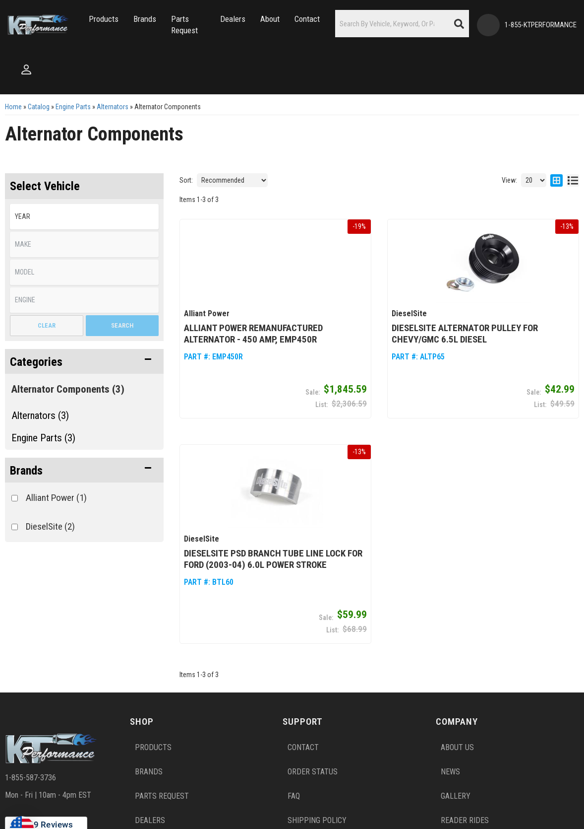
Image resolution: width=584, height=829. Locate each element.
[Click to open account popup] (26, 69)
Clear (47, 325)
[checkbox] (14, 498)
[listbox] (84, 216)
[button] (103, 19)
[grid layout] (556, 180)
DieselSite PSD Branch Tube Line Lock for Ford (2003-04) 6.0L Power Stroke (273, 559)
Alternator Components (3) (67, 389)
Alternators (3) (40, 415)
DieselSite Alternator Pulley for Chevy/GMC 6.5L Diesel (465, 333)
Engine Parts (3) (43, 438)
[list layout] (573, 180)
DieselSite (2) (50, 526)
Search (122, 325)
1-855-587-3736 (30, 777)
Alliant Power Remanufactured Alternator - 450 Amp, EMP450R (253, 333)
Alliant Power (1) (56, 497)
